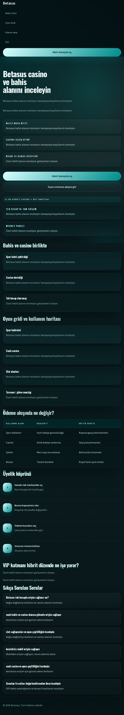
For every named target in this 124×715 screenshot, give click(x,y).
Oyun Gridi (10, 22)
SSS (7, 42)
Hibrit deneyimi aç (62, 52)
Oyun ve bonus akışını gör (62, 186)
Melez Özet (10, 13)
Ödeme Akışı (11, 32)
